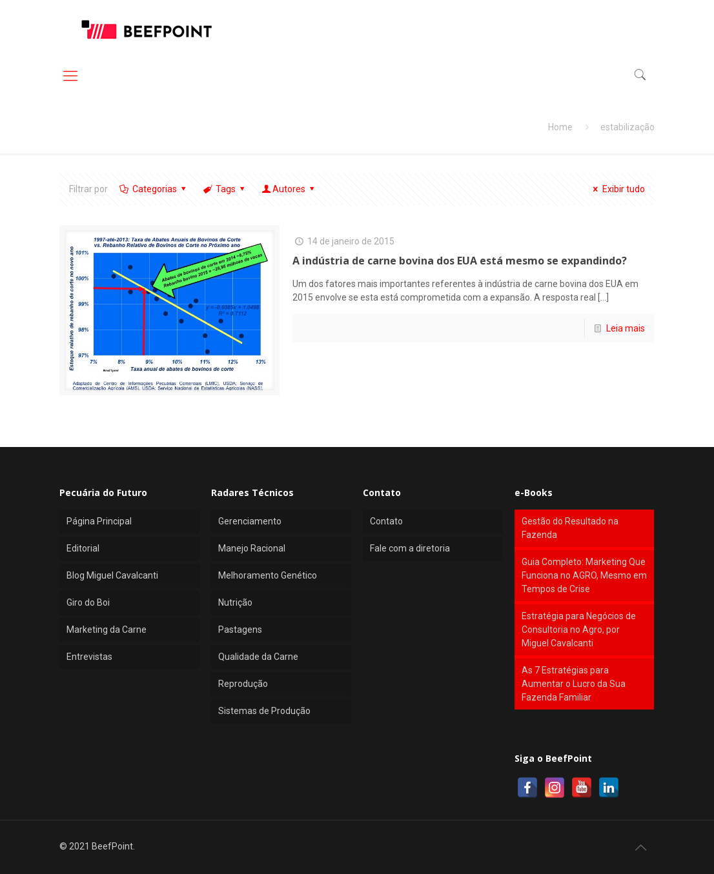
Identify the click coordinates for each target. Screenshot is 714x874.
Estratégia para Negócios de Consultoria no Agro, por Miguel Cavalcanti (579, 629)
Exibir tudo (617, 189)
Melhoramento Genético (267, 575)
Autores (289, 189)
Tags (225, 189)
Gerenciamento (249, 521)
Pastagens (240, 629)
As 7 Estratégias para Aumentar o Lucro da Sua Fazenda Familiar (574, 683)
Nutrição (235, 602)
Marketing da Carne (106, 629)
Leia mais (625, 328)
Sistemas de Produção (264, 711)
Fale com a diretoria (410, 548)
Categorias (153, 189)
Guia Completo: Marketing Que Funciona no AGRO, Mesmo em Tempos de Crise (584, 575)
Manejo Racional (251, 548)
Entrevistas (89, 656)
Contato (386, 521)
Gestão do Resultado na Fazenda (570, 528)
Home (560, 127)
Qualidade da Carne (258, 656)
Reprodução (243, 684)
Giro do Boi (88, 602)
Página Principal (99, 521)
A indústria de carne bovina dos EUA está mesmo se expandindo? (459, 260)
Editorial (82, 548)
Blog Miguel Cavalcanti (112, 575)
